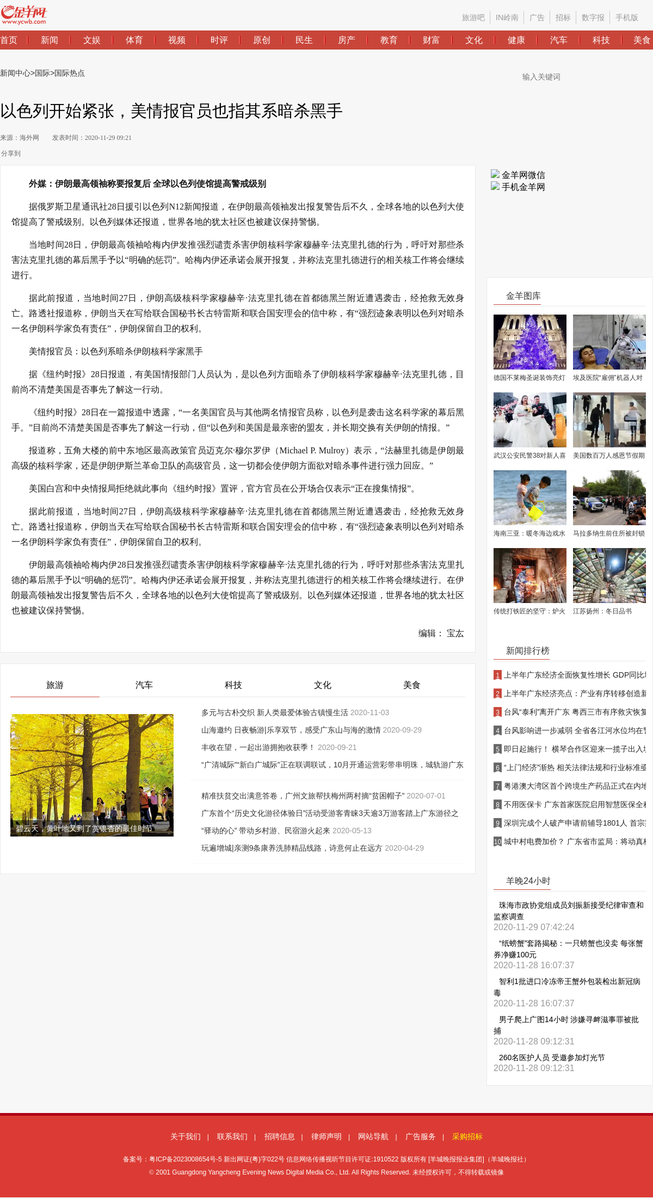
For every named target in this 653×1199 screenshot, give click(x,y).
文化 (322, 685)
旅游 (55, 685)
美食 (412, 685)
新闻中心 (15, 73)
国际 (42, 73)
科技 (233, 685)
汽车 (144, 685)
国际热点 (69, 73)
